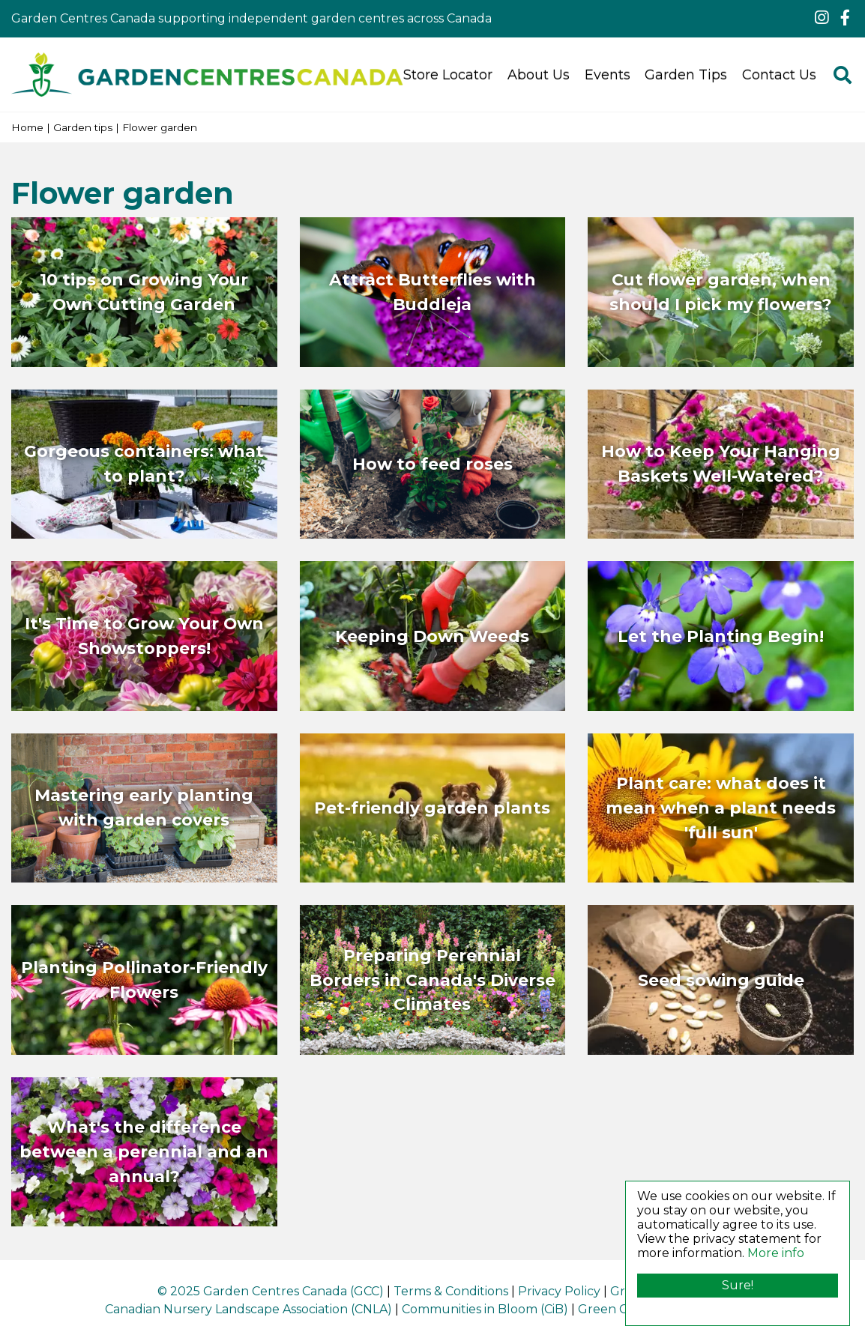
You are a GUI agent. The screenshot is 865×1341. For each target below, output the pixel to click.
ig (822, 18)
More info (775, 1253)
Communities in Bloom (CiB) (485, 1309)
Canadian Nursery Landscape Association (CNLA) (248, 1309)
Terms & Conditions (451, 1291)
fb (845, 18)
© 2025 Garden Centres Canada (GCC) (270, 1291)
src (842, 75)
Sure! (737, 1285)
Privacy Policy (559, 1291)
